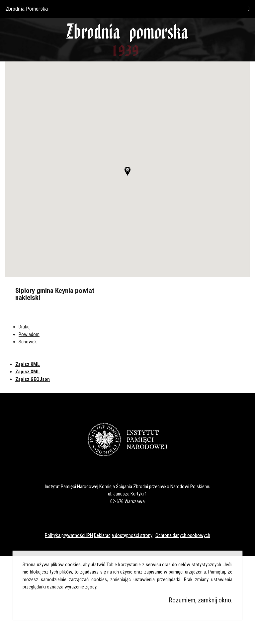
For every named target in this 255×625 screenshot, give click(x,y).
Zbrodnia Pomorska (26, 8)
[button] (127, 171)
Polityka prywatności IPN (69, 535)
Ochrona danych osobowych (182, 535)
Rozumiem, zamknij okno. (200, 600)
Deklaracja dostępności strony (123, 535)
